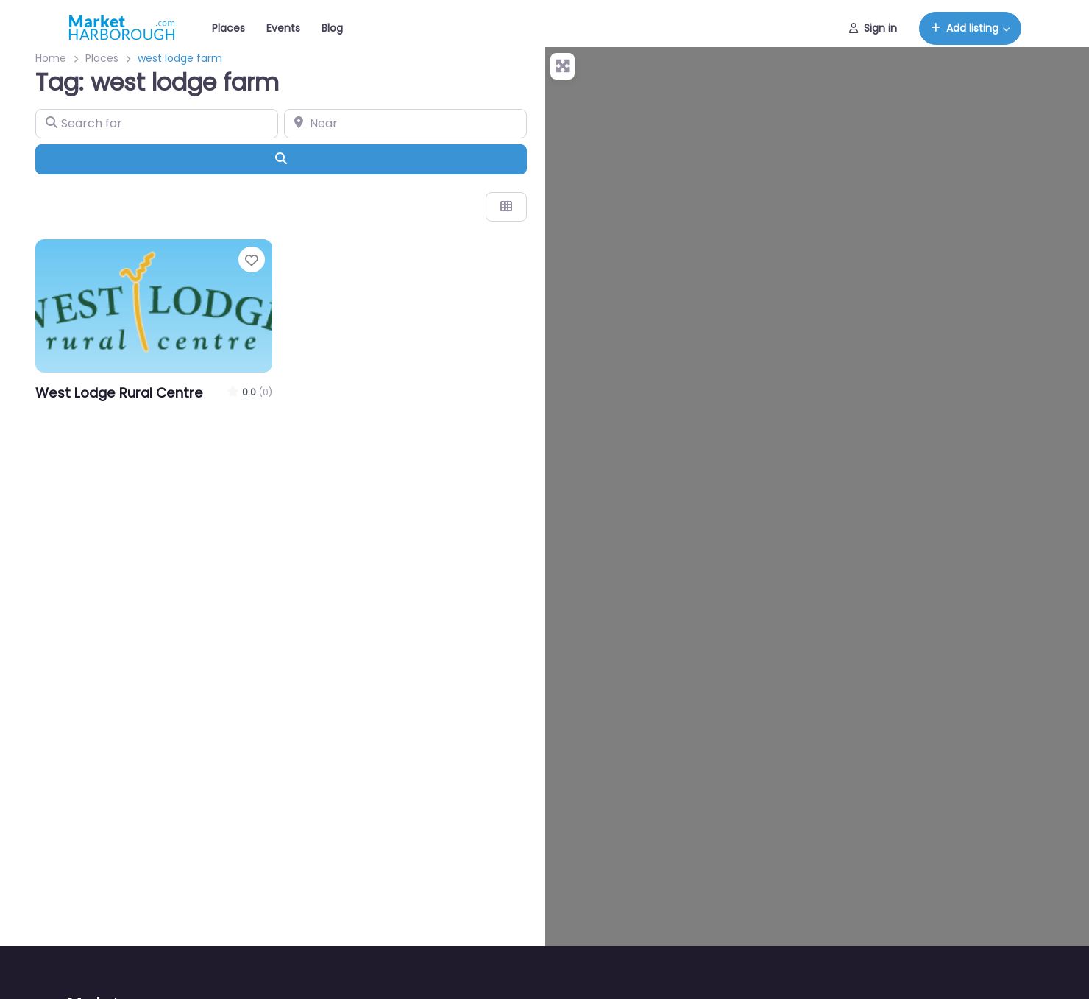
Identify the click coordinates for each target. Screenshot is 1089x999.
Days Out (66, 412)
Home (50, 58)
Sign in (873, 28)
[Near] (405, 123)
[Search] (281, 159)
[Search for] (156, 123)
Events (283, 28)
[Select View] (506, 207)
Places (228, 28)
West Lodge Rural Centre (119, 393)
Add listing (964, 28)
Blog (332, 28)
